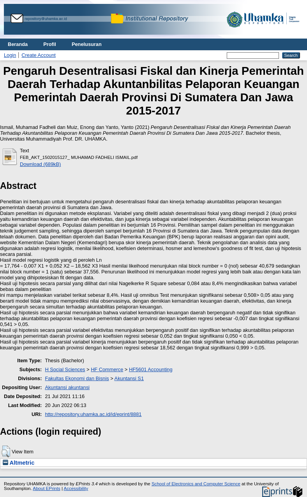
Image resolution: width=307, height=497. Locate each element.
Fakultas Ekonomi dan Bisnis (77, 378)
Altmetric (18, 463)
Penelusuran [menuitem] (87, 44)
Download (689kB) (40, 164)
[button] (5, 451)
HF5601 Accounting (151, 369)
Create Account (38, 55)
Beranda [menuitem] (18, 44)
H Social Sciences (65, 369)
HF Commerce (107, 369)
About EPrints (46, 488)
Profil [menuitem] (49, 44)
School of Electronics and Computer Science (196, 483)
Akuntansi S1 (129, 378)
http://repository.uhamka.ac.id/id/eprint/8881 (93, 414)
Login (10, 55)
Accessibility (76, 488)
